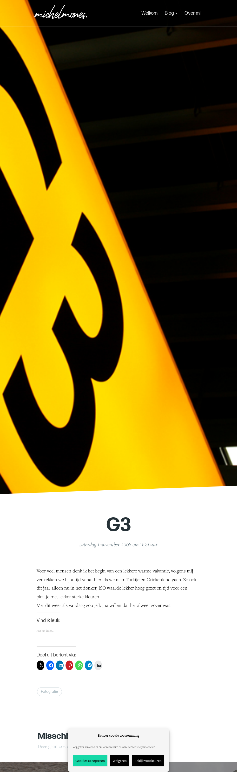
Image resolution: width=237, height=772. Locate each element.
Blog (171, 13)
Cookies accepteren (90, 760)
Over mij (193, 13)
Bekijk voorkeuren (148, 760)
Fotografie (49, 691)
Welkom (149, 13)
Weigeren (119, 760)
